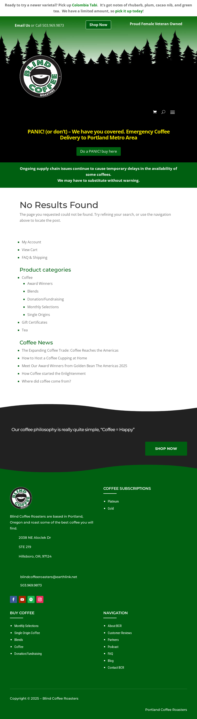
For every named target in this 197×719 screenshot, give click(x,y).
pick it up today (129, 11)
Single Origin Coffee (27, 633)
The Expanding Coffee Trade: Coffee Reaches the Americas (70, 350)
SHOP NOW (166, 449)
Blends (33, 291)
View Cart (29, 249)
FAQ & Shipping (34, 257)
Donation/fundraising (28, 654)
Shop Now (98, 24)
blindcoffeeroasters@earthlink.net (48, 577)
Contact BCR (116, 668)
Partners (113, 640)
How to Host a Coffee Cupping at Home (54, 358)
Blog (110, 661)
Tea (25, 330)
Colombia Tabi (84, 5)
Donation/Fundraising (45, 299)
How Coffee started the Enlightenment (54, 373)
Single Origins (38, 314)
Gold (111, 509)
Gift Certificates (34, 322)
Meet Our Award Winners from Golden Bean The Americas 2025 (74, 365)
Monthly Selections (43, 306)
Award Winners (40, 283)
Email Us (22, 25)
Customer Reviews (120, 633)
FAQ (110, 654)
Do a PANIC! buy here (98, 151)
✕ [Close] (192, 359)
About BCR (115, 626)
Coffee (27, 277)
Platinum (113, 501)
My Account (31, 242)
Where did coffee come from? (46, 381)
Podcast (113, 647)
